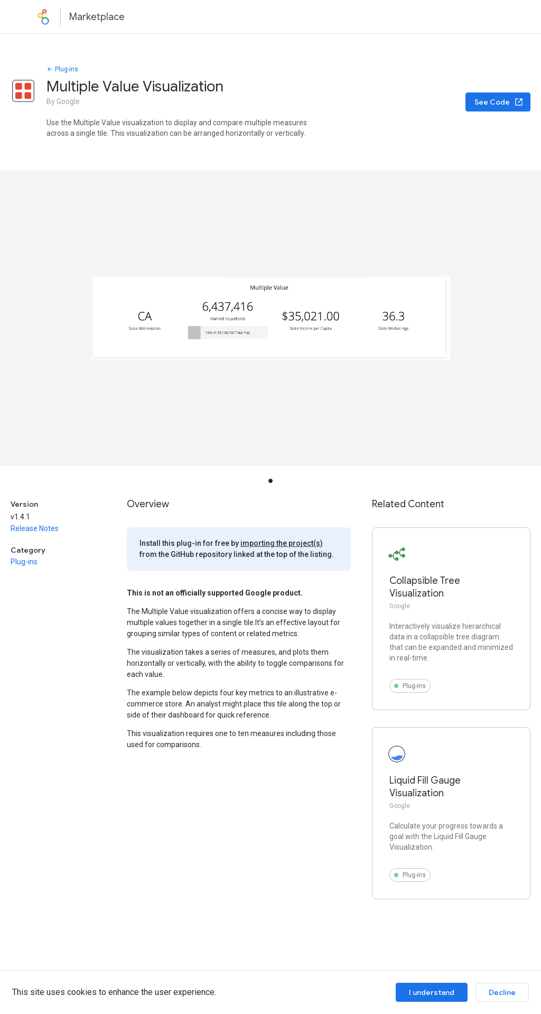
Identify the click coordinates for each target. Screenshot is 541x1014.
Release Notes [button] (35, 528)
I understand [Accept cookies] (431, 992)
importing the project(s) (281, 543)
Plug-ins (62, 69)
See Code (499, 102)
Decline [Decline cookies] (502, 992)
